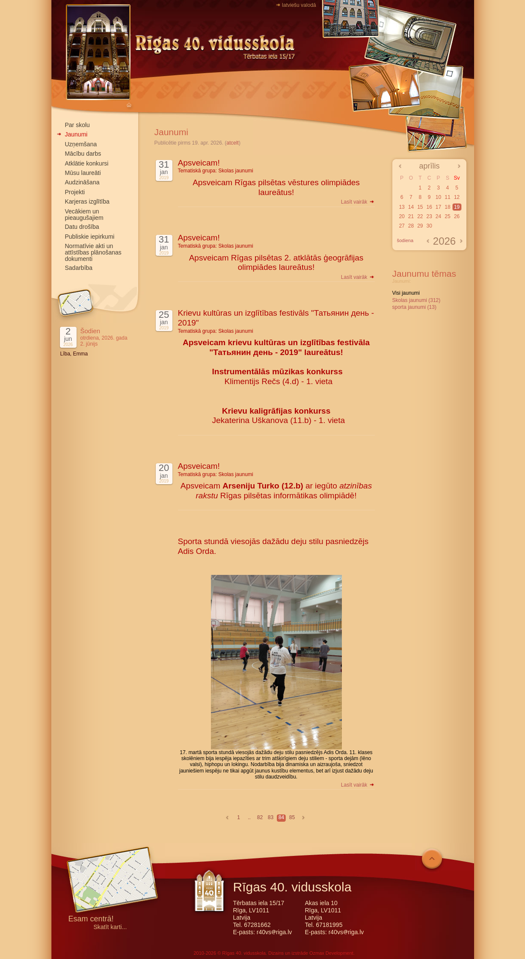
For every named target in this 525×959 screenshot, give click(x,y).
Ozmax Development (331, 953)
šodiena (405, 240)
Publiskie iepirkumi (90, 236)
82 (260, 817)
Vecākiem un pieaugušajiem (84, 214)
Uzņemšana (81, 144)
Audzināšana (82, 182)
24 (438, 216)
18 (447, 207)
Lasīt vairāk (358, 202)
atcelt (232, 143)
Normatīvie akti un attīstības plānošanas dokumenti (93, 252)
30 (429, 226)
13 (401, 207)
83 (270, 817)
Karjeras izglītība (87, 201)
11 (447, 197)
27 (401, 226)
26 (457, 216)
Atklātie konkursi (87, 163)
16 (429, 207)
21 (411, 216)
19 (457, 207)
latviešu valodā (299, 5)
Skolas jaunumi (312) (416, 300)
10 (438, 197)
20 (401, 216)
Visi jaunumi (406, 293)
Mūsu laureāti (83, 172)
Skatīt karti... (110, 927)
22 (420, 216)
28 (411, 226)
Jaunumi (76, 134)
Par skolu (77, 124)
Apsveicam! (199, 162)
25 (447, 216)
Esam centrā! (91, 919)
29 (420, 226)
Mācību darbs (83, 153)
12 (457, 197)
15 (420, 207)
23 (429, 216)
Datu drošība (82, 226)
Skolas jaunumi (235, 171)
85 (292, 817)
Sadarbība (79, 267)
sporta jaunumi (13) (414, 307)
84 (281, 817)
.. (249, 817)
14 (411, 207)
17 (438, 207)
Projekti (75, 192)
